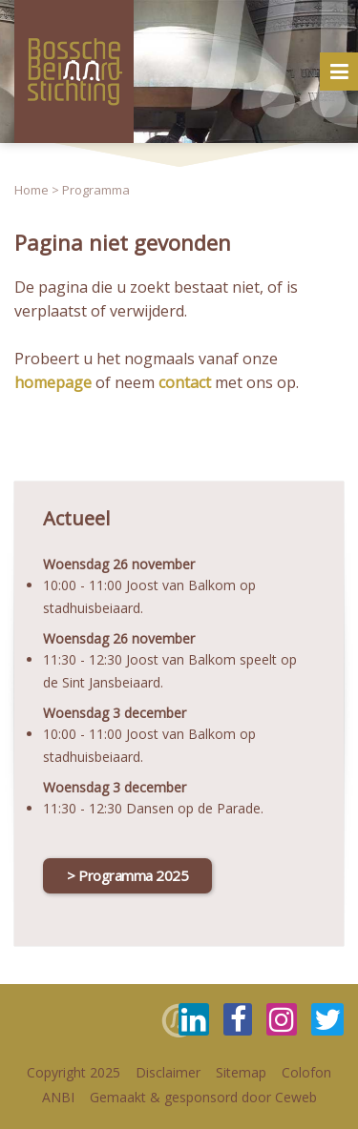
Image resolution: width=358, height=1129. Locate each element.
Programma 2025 (133, 875)
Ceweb (296, 1097)
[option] (179, 71)
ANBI (58, 1097)
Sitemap (241, 1072)
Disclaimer (168, 1072)
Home (31, 189)
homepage (53, 382)
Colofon (306, 1072)
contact (184, 382)
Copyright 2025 (73, 1072)
